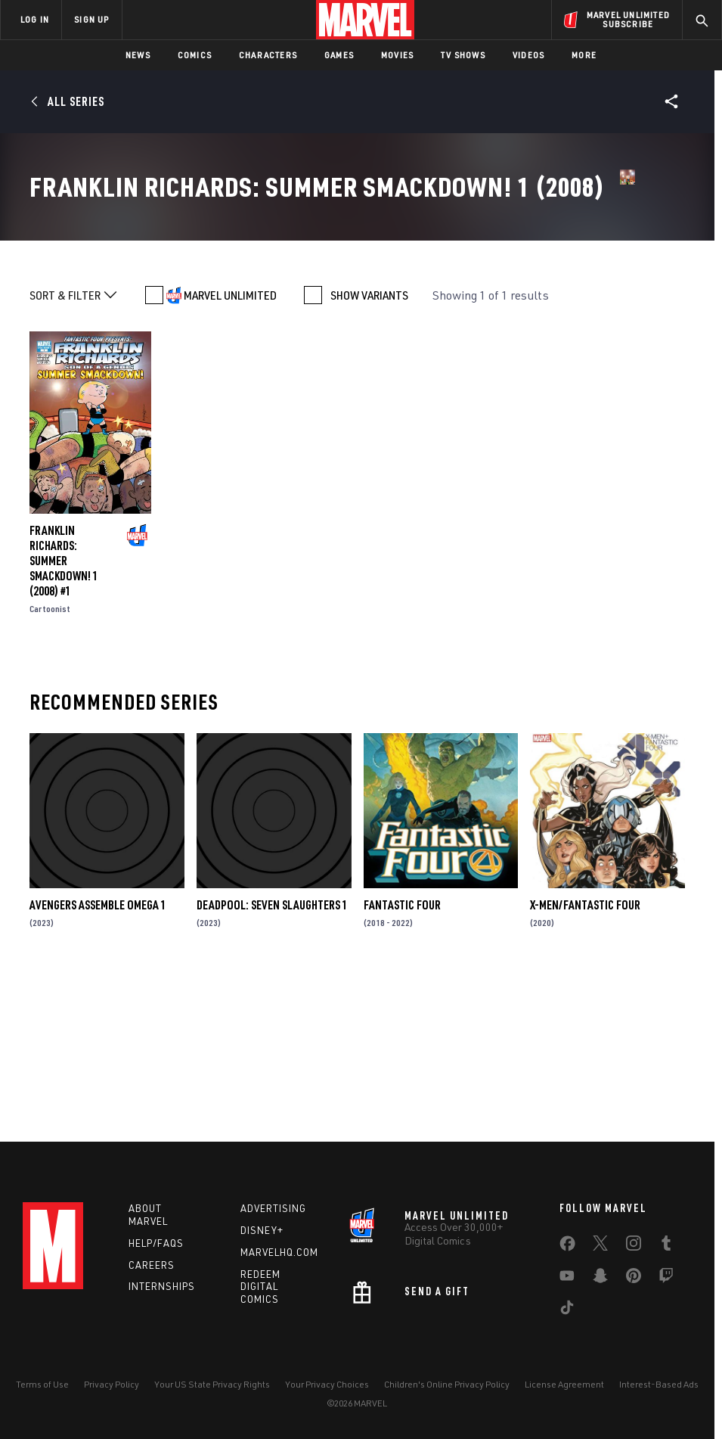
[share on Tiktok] (567, 1310)
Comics (195, 55)
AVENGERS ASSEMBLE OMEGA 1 (97, 1063)
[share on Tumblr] (666, 1246)
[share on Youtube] (567, 1278)
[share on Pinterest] (633, 1278)
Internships (162, 1286)
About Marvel (148, 1214)
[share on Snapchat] (600, 1278)
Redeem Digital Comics (260, 1287)
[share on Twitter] (600, 1246)
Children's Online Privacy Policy (447, 1384)
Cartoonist (49, 767)
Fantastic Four (402, 1063)
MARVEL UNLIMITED (230, 454)
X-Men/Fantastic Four (585, 1063)
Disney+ (262, 1230)
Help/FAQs (156, 1243)
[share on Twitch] (666, 1278)
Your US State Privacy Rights (212, 1384)
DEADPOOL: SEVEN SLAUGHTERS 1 (272, 1063)
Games (339, 55)
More (584, 55)
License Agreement (564, 1384)
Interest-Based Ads (659, 1384)
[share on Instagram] (633, 1246)
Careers (152, 1265)
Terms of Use (42, 1384)
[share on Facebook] (567, 1246)
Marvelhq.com (279, 1252)
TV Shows (463, 55)
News (137, 55)
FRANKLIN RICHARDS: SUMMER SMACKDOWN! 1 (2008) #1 (63, 719)
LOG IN (34, 19)
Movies (397, 55)
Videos (528, 55)
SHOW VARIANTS (369, 454)
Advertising (273, 1208)
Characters (268, 55)
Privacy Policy (111, 1384)
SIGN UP (91, 19)
